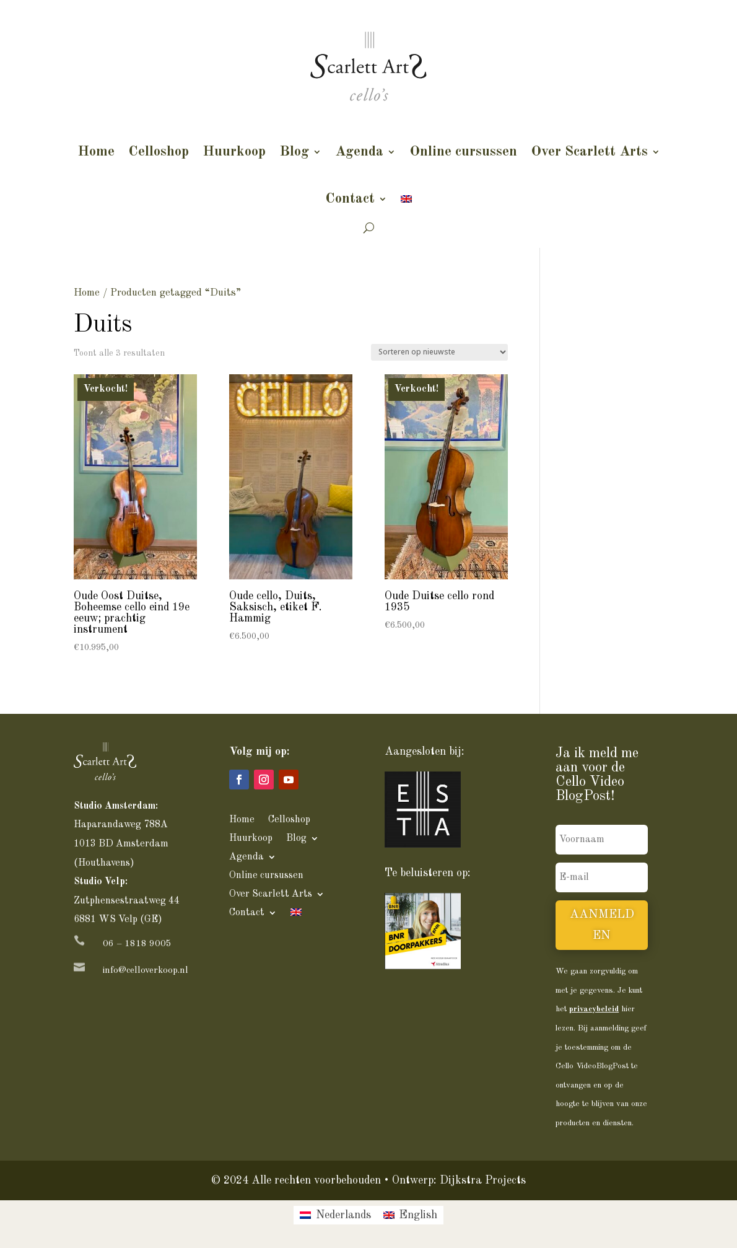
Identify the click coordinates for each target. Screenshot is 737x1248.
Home (96, 151)
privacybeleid (594, 1009)
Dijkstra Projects (483, 1180)
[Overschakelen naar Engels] (406, 198)
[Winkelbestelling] (439, 352)
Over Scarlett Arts (589, 151)
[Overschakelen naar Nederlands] (335, 1215)
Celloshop (158, 151)
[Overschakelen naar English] (410, 1215)
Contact (350, 198)
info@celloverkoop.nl (145, 970)
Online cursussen (463, 151)
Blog (294, 151)
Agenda (359, 151)
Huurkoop (234, 151)
